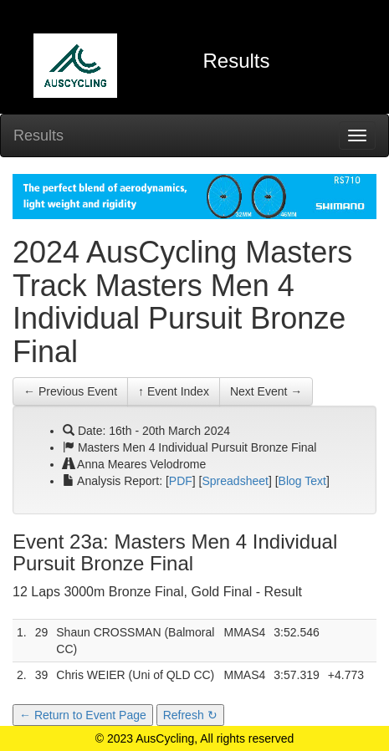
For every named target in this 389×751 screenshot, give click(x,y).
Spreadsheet (235, 481)
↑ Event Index (173, 391)
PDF (180, 481)
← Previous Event (70, 391)
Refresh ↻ (190, 715)
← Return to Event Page (82, 715)
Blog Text (302, 481)
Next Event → (266, 391)
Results (38, 135)
